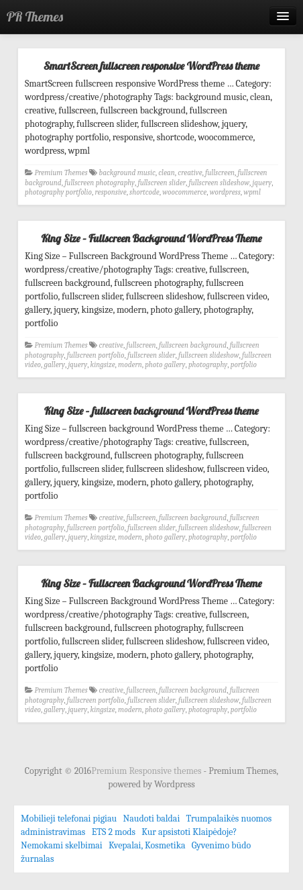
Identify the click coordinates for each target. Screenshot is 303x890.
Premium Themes (61, 172)
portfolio (244, 364)
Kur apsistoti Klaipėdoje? (189, 832)
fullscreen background (193, 345)
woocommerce (184, 192)
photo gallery (165, 364)
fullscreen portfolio (96, 355)
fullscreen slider (161, 183)
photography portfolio (58, 192)
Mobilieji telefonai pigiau (69, 818)
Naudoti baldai (151, 818)
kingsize (102, 364)
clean (166, 172)
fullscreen (220, 172)
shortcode (144, 192)
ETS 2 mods (113, 832)
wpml (252, 192)
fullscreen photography (99, 183)
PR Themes (35, 16)
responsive (110, 192)
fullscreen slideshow (219, 183)
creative (190, 172)
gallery (54, 364)
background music (127, 172)
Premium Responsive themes (147, 771)
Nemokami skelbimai (62, 845)
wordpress (225, 192)
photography (207, 364)
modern (130, 364)
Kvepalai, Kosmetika (147, 845)
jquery (262, 183)
